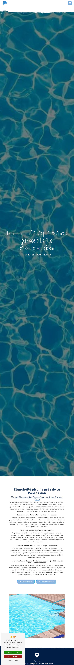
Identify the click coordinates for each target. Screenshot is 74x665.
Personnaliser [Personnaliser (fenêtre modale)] (13, 660)
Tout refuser (13, 656)
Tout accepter (12, 652)
